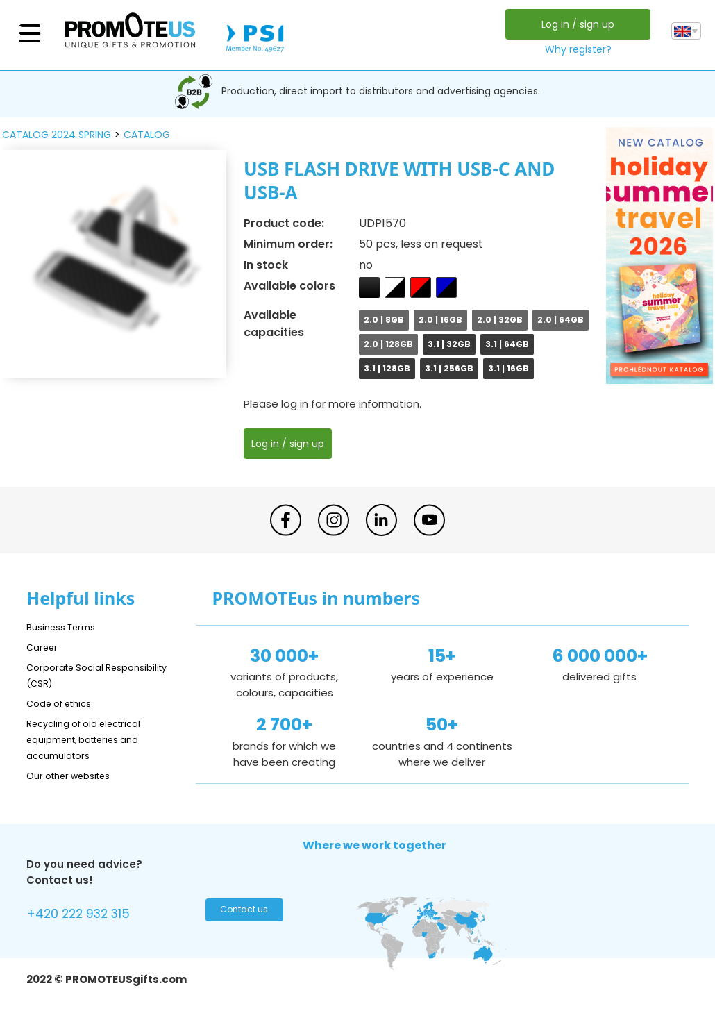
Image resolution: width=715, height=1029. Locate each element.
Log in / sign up (573, 24)
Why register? (574, 49)
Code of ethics (65, 703)
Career (44, 646)
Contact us (240, 914)
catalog (147, 135)
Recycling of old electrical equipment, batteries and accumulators (93, 739)
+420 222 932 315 (88, 915)
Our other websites (76, 775)
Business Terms (66, 626)
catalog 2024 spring (56, 135)
